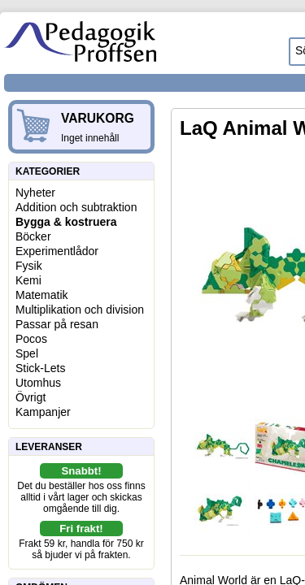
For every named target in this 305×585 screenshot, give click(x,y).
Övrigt (30, 397)
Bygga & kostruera (65, 221)
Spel (26, 353)
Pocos (31, 338)
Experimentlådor (56, 251)
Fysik (28, 265)
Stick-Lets (40, 368)
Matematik (41, 294)
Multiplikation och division (79, 309)
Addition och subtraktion (76, 207)
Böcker (33, 236)
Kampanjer (43, 411)
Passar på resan (56, 324)
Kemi (28, 280)
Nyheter (35, 192)
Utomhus (38, 382)
